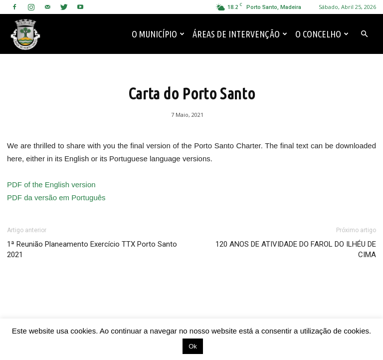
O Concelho (322, 34)
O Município (158, 34)
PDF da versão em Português (56, 197)
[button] (364, 34)
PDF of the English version (51, 184)
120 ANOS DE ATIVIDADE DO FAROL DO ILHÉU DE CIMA (295, 249)
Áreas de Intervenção (239, 34)
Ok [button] (193, 346)
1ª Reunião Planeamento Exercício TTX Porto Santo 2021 (92, 249)
